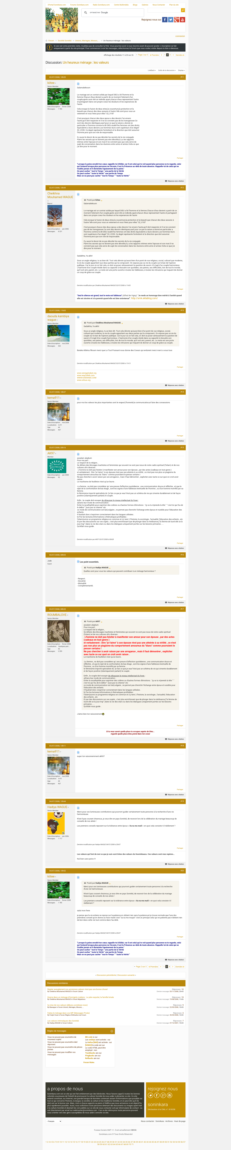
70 (130, 1144)
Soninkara (159, 1121)
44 (150, 1142)
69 (127, 1144)
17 (79, 1142)
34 (124, 1142)
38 (134, 1142)
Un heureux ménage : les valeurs (86, 62)
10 (61, 1142)
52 (171, 1142)
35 (126, 1142)
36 (129, 1142)
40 (139, 1142)
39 (137, 1142)
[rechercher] (112, 12)
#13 (182, 310)
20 (87, 1142)
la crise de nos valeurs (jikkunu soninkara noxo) (67, 1005)
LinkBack (151, 70)
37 (132, 1142)
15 (74, 1142)
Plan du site (174, 5)
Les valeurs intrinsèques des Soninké (63, 1021)
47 (158, 1142)
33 (121, 1142)
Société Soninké (64, 41)
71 (133, 1144)
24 (97, 1142)
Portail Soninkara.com (57, 5)
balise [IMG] (93, 1042)
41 (142, 1142)
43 (147, 1142)
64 (114, 1144)
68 (125, 1144)
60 (104, 1144)
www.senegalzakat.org (86, 373)
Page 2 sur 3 (143, 55)
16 (76, 1142)
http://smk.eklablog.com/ (144, 298)
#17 (182, 609)
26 (103, 1142)
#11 (182, 77)
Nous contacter (147, 1121)
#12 (182, 187)
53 (174, 1142)
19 (84, 1142)
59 (101, 1144)
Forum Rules (89, 1062)
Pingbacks (89, 1055)
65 (117, 1144)
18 (82, 1142)
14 (71, 1142)
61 (106, 1144)
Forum (51, 41)
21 (90, 1142)
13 (68, 1142)
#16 (182, 555)
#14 (182, 392)
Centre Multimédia (121, 5)
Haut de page (179, 1121)
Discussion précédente (106, 975)
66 (119, 1144)
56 (182, 1142)
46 (155, 1142)
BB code (88, 1037)
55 (179, 1142)
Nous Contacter (159, 5)
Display (180, 70)
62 (109, 1144)
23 (95, 1142)
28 (108, 1142)
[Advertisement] (131, 29)
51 (169, 1142)
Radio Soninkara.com (101, 5)
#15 (182, 447)
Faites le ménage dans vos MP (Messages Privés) (68, 1013)
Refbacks (89, 1058)
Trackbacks (90, 1053)
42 (145, 1142)
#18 (182, 746)
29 (111, 1142)
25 (100, 1142)
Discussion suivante (126, 975)
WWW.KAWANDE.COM (86, 378)
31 (116, 1142)
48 (161, 1142)
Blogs (135, 5)
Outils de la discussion (166, 70)
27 (105, 1142)
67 (122, 1144)
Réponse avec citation (174, 181)
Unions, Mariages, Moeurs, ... (87, 41)
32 (118, 1142)
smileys (92, 1040)
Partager (180, 158)
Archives (169, 1121)
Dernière (180, 55)
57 (184, 1142)
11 (63, 1142)
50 (166, 1142)
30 (113, 1142)
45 (153, 1142)
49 (163, 1142)
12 (66, 1142)
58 (98, 1144)
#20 (182, 871)
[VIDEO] (88, 1045)
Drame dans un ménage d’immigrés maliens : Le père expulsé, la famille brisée (80, 997)
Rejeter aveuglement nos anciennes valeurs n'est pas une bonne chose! (77, 989)
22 (92, 1142)
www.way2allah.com (86, 375)
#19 (182, 801)
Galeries (145, 5)
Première (154, 55)
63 (111, 1144)
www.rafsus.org (83, 380)
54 (176, 1142)
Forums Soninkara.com (79, 5)
